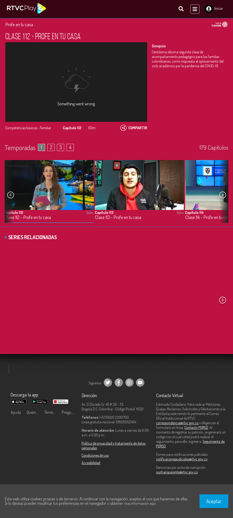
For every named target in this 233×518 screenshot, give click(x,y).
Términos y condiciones (51, 412)
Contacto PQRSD (196, 427)
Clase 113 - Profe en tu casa (118, 217)
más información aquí (140, 503)
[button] (222, 194)
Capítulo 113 (104, 212)
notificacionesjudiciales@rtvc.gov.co (181, 459)
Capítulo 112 (14, 212)
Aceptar (214, 501)
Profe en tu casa (19, 24)
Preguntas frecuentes (69, 412)
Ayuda (16, 412)
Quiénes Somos (34, 412)
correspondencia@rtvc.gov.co (177, 423)
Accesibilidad (91, 462)
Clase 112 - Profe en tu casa (28, 217)
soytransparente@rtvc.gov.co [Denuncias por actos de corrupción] (177, 472)
